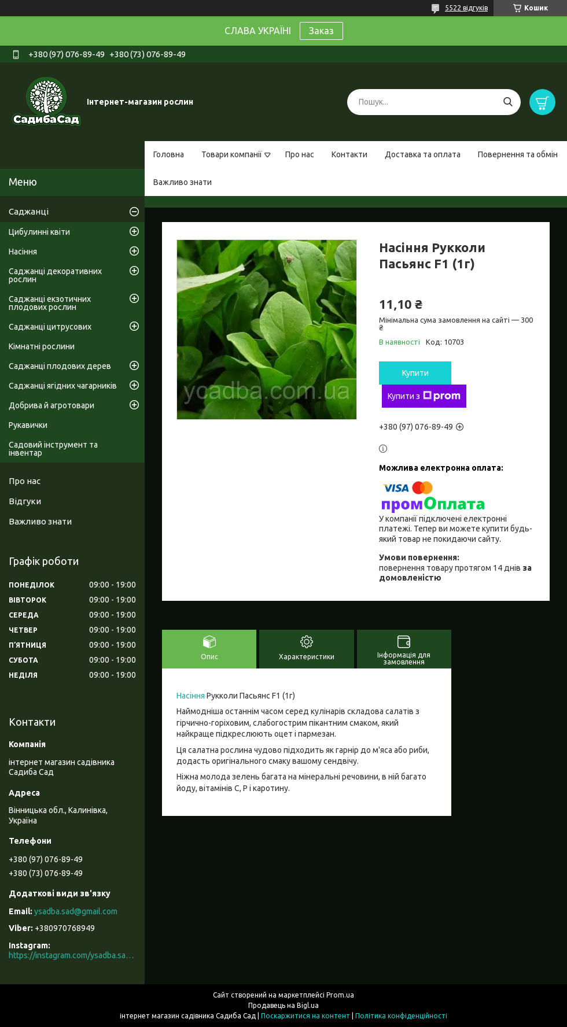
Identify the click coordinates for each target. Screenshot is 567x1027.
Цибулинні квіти (39, 232)
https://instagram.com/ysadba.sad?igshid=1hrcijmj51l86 (72, 955)
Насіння (190, 695)
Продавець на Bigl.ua (283, 1005)
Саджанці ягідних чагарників (63, 385)
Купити (415, 373)
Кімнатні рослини (42, 346)
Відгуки (25, 501)
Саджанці (29, 211)
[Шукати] (508, 102)
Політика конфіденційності (401, 1015)
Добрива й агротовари (51, 405)
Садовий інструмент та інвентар (53, 448)
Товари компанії (231, 154)
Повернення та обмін (518, 154)
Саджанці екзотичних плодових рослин (50, 303)
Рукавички (28, 425)
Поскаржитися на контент (305, 1015)
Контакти (349, 154)
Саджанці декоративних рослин (55, 275)
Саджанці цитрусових (50, 326)
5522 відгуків (466, 8)
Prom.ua (340, 995)
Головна (168, 154)
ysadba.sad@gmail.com (75, 911)
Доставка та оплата (423, 154)
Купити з (424, 396)
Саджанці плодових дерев (60, 366)
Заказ (321, 30)
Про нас (299, 154)
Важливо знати (182, 182)
